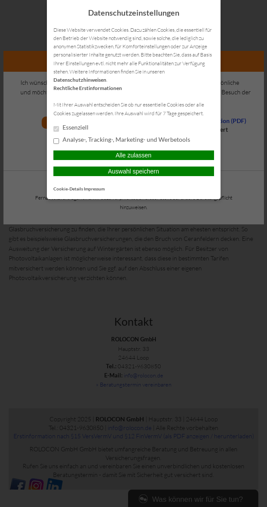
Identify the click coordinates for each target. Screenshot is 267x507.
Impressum (94, 188)
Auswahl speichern (133, 171)
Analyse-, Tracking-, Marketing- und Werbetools (121, 140)
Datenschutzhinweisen (79, 80)
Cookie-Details (68, 188)
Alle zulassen (133, 155)
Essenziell (71, 128)
